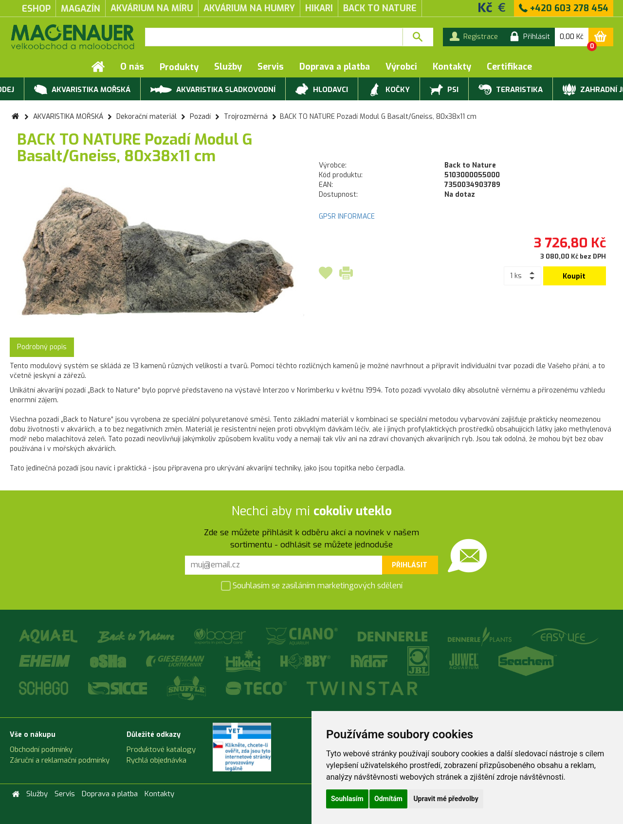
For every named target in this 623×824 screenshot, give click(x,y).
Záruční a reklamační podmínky (60, 760)
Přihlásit (409, 565)
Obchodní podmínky (41, 749)
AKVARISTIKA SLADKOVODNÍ (212, 88)
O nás (132, 67)
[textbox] (274, 37)
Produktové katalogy (161, 749)
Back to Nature (380, 8)
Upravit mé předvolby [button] (445, 799)
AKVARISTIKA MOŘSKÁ (82, 90)
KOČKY (389, 90)
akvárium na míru (151, 8)
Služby (228, 67)
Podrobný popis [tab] (42, 347)
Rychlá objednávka (156, 760)
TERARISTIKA (510, 90)
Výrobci (401, 67)
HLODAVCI (321, 90)
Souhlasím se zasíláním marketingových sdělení (312, 586)
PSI (444, 90)
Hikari (319, 8)
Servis (270, 67)
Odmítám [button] (388, 799)
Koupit (574, 276)
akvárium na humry (249, 8)
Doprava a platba (334, 67)
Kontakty (452, 67)
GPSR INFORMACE (347, 216)
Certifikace (509, 67)
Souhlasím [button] (347, 799)
